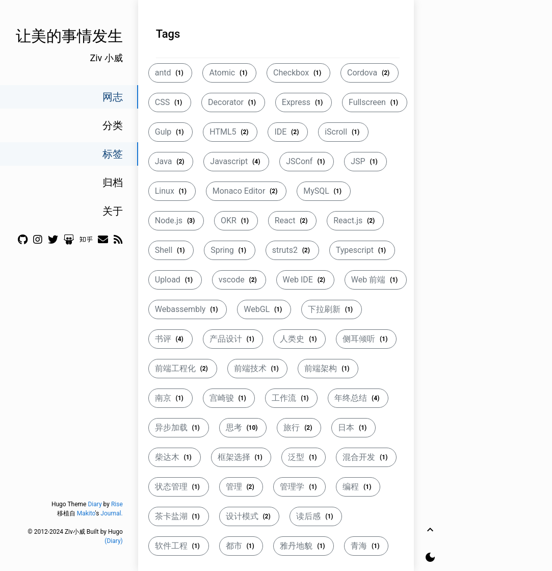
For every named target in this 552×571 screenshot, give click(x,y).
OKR (236, 220)
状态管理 (178, 486)
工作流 (291, 398)
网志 (112, 97)
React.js (355, 220)
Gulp (170, 132)
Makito (86, 513)
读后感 (315, 516)
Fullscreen (375, 102)
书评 (170, 339)
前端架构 (328, 368)
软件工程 (178, 546)
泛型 (303, 457)
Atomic (229, 72)
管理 (241, 486)
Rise (117, 504)
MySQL (323, 191)
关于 (112, 211)
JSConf (306, 161)
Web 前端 (375, 279)
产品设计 (233, 339)
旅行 (298, 427)
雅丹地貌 (303, 546)
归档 (112, 182)
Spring (229, 250)
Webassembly (187, 309)
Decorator (233, 102)
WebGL (264, 309)
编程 (358, 486)
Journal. (111, 513)
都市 (241, 546)
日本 (353, 427)
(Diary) (113, 540)
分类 (112, 125)
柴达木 (174, 457)
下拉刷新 (331, 309)
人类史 (299, 339)
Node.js (176, 220)
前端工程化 (183, 368)
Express (303, 102)
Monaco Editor (246, 191)
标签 (112, 154)
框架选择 (241, 457)
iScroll (343, 132)
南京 (170, 398)
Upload (175, 279)
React (292, 220)
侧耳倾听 (366, 339)
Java (171, 161)
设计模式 (249, 516)
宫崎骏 (229, 398)
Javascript (236, 161)
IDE (287, 132)
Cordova (369, 72)
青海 (366, 546)
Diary (94, 504)
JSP (365, 161)
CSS (170, 102)
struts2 (292, 250)
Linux (172, 191)
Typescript (362, 250)
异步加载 (178, 427)
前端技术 (257, 368)
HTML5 (230, 132)
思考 (243, 427)
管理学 (299, 486)
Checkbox (298, 72)
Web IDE (305, 279)
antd (170, 72)
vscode (239, 279)
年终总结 (358, 398)
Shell (171, 250)
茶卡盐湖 (178, 516)
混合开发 (366, 457)
